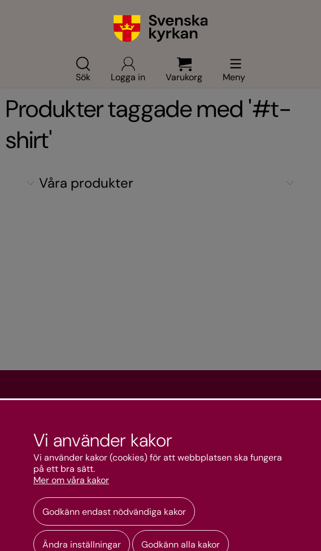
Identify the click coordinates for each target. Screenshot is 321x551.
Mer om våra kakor (71, 480)
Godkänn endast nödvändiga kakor (114, 512)
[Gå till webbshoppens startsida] (161, 28)
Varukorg (184, 69)
